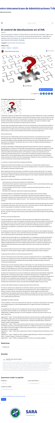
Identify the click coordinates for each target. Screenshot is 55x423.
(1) (4, 115)
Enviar (3, 399)
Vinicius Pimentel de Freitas (12, 51)
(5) (45, 273)
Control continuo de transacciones (16, 43)
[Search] (52, 23)
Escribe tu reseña (6, 386)
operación (15, 48)
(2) (8, 150)
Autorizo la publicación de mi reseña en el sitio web (14, 396)
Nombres (4, 380)
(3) (26, 171)
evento (3, 48)
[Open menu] (2, 23)
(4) (40, 173)
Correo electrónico (34, 380)
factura (9, 48)
